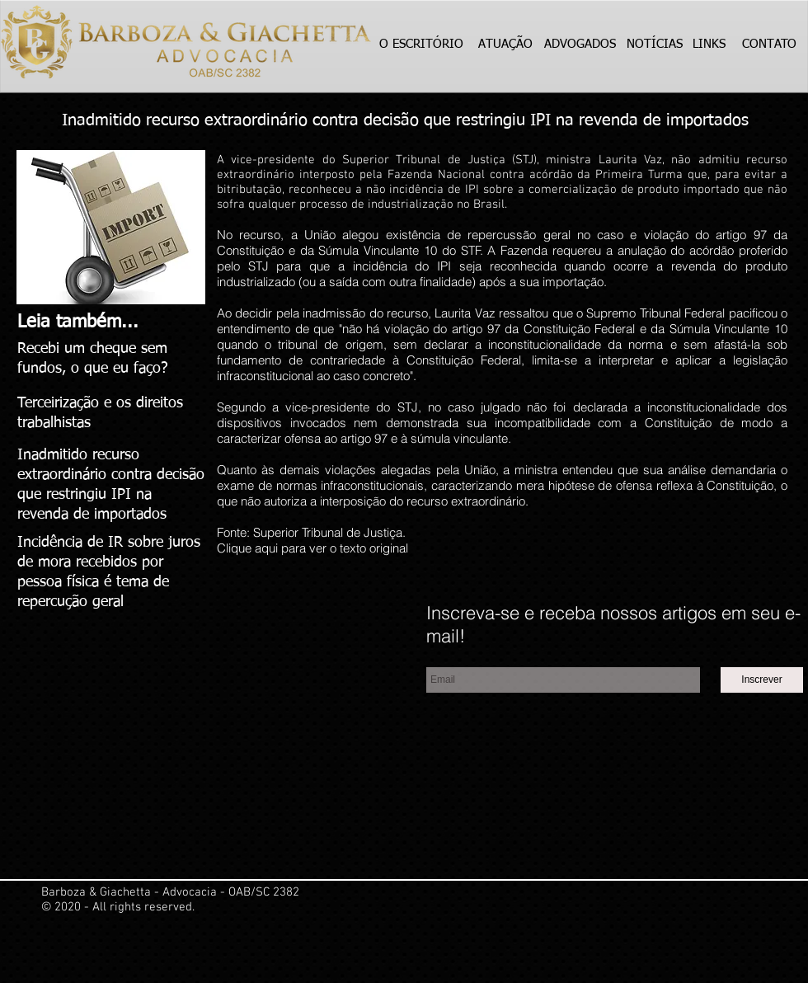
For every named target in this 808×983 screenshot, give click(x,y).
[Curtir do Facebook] (318, 644)
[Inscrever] (762, 680)
